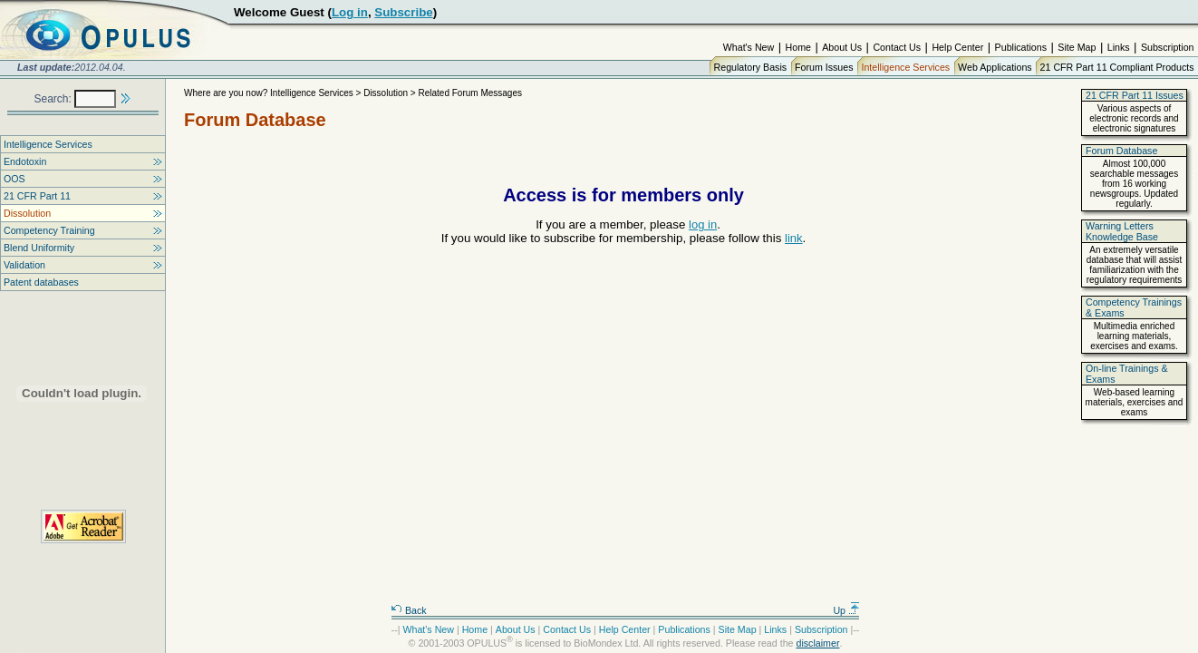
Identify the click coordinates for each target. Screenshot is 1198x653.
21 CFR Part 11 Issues (1135, 95)
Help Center (957, 47)
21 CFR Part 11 (37, 195)
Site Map (1077, 47)
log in (703, 224)
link (794, 238)
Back (409, 610)
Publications (1021, 47)
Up (846, 610)
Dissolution (27, 213)
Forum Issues (824, 67)
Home (798, 47)
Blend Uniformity (39, 247)
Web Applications (995, 67)
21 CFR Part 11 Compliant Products (1117, 67)
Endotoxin (25, 161)
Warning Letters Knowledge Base (1122, 231)
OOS (14, 178)
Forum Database (1121, 150)
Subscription (1167, 47)
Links (1118, 47)
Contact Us (897, 47)
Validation (24, 264)
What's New (749, 47)
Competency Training (49, 230)
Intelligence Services (905, 67)
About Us (842, 47)
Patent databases (41, 282)
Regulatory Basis (750, 67)
